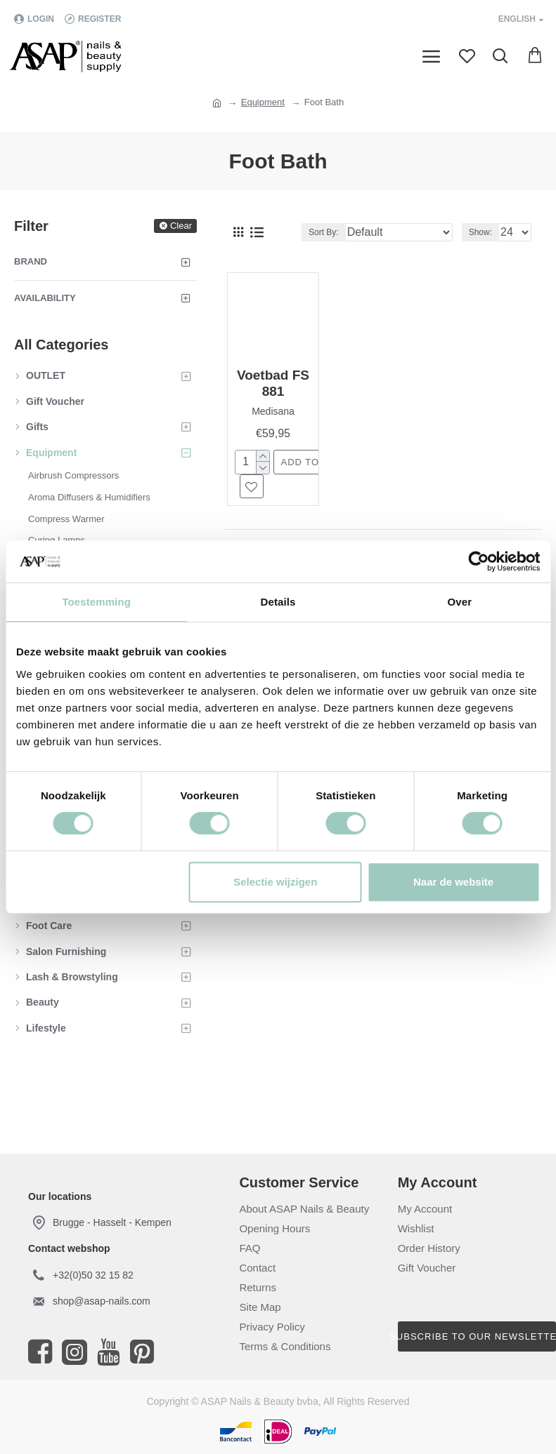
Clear (181, 225)
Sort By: (324, 232)
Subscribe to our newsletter (477, 1336)
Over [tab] (460, 602)
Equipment (263, 102)
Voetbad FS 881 (273, 383)
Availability (45, 298)
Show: (480, 232)
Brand (30, 261)
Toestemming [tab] (96, 602)
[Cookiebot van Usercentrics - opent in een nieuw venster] (478, 561)
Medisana (273, 411)
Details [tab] (278, 602)
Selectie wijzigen (275, 882)
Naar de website (453, 882)
